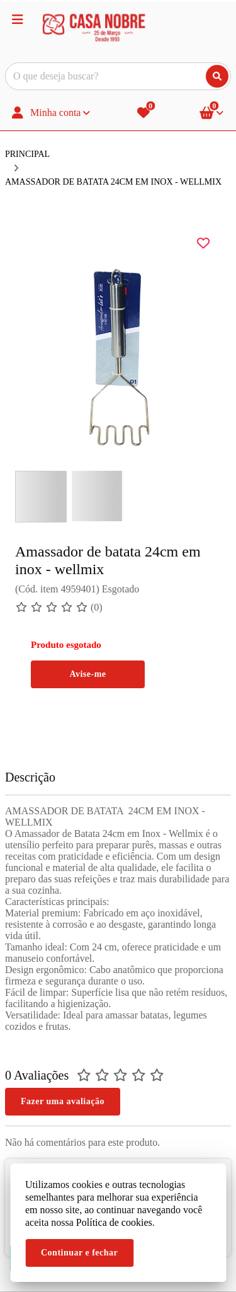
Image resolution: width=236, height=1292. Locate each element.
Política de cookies (114, 1222)
